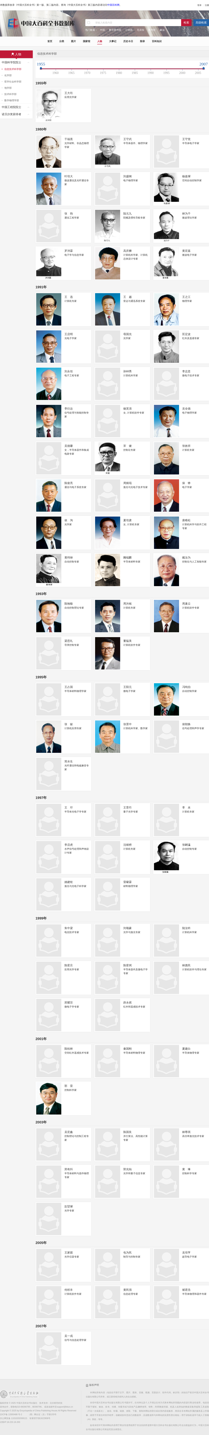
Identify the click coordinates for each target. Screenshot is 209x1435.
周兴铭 (127, 603)
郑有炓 (68, 1169)
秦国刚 (127, 1048)
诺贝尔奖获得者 (11, 114)
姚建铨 (68, 882)
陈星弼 (127, 965)
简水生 (68, 761)
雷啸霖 (127, 882)
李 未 (186, 807)
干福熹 (68, 139)
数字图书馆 (115, 30)
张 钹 (68, 724)
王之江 (186, 296)
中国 (102, 30)
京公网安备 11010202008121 (13, 1418)
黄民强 (127, 1289)
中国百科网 (113, 4)
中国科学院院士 (11, 62)
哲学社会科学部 (12, 81)
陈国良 (127, 1132)
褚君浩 (186, 1289)
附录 (142, 41)
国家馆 (86, 41)
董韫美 (127, 640)
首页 (49, 41)
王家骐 (68, 1252)
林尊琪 (186, 1132)
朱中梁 (68, 928)
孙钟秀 (127, 371)
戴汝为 (186, 557)
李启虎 (68, 844)
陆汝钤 (186, 928)
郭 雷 (68, 1085)
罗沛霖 (68, 250)
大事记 (112, 41)
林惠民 (186, 965)
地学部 (8, 87)
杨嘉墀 (186, 176)
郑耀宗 (68, 1002)
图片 (73, 41)
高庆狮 (127, 250)
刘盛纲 (127, 176)
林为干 (186, 213)
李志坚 (186, 371)
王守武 (127, 139)
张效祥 (186, 445)
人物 (99, 41)
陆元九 (127, 213)
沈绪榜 (127, 844)
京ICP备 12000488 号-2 (11, 1414)
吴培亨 (186, 1252)
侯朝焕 (186, 724)
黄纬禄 (68, 557)
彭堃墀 (68, 1206)
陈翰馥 (68, 603)
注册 (207, 5)
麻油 (162, 30)
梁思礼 (68, 640)
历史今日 (128, 41)
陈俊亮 (68, 483)
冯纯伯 (186, 686)
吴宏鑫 (68, 1132)
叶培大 (68, 176)
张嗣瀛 (186, 844)
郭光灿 (127, 1169)
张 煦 (68, 213)
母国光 (127, 334)
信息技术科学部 (12, 69)
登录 (199, 5)
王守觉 (186, 139)
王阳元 (127, 686)
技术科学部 (10, 94)
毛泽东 (140, 30)
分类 (61, 41)
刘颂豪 (127, 928)
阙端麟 (127, 557)
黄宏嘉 (186, 250)
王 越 (127, 296)
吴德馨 (68, 445)
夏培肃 (127, 520)
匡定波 (186, 334)
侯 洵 (68, 520)
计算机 (129, 30)
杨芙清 (127, 408)
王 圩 (68, 807)
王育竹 (127, 807)
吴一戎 (68, 1335)
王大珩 (68, 93)
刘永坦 (68, 371)
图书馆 (152, 30)
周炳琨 (127, 483)
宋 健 (127, 445)
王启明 (68, 334)
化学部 (8, 75)
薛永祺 (127, 1002)
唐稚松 (186, 520)
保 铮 (186, 483)
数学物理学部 (11, 100)
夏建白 (186, 1048)
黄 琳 (186, 1169)
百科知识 (157, 41)
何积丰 (68, 1289)
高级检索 (201, 22)
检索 (186, 22)
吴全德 (186, 408)
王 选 (68, 296)
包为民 (127, 1252)
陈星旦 (68, 965)
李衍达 (68, 408)
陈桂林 (68, 1048)
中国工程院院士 (11, 107)
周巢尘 (186, 603)
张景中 (127, 724)
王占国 (68, 686)
